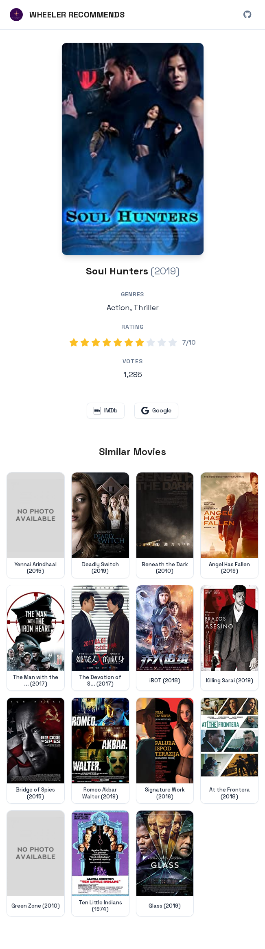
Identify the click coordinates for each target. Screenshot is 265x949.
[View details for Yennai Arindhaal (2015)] (35, 525)
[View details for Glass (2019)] (165, 863)
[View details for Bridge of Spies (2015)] (35, 750)
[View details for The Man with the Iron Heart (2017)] (35, 638)
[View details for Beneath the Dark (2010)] (165, 525)
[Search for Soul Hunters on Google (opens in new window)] (156, 410)
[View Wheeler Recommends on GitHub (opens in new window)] (247, 14)
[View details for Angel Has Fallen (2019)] (229, 525)
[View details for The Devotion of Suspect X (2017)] (100, 638)
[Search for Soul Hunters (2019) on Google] (132, 149)
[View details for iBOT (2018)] (165, 638)
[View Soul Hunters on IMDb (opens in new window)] (106, 410)
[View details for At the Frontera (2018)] (229, 750)
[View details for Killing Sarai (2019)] (229, 638)
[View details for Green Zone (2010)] (35, 863)
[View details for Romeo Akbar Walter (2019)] (100, 750)
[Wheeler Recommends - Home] (67, 14)
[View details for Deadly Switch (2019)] (100, 525)
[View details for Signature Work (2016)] (165, 750)
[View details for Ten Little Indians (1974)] (100, 863)
